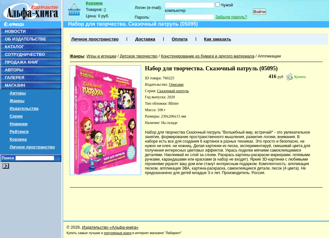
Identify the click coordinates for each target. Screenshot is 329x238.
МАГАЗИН (15, 85)
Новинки (19, 123)
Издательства (24, 108)
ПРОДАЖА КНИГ (22, 62)
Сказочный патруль (173, 91)
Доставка (145, 39)
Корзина (18, 139)
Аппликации (269, 56)
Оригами (176, 84)
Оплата (179, 39)
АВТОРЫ (14, 69)
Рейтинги (19, 131)
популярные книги (117, 233)
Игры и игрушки (101, 56)
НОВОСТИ (15, 31)
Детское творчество (138, 56)
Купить (300, 77)
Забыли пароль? (231, 16)
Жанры (17, 100)
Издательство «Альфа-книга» (110, 227)
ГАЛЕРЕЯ (14, 77)
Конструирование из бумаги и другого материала (207, 56)
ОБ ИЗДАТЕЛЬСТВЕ (25, 39)
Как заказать (217, 39)
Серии (16, 116)
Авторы (18, 93)
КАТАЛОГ (14, 46)
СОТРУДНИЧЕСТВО (25, 54)
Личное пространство (32, 147)
